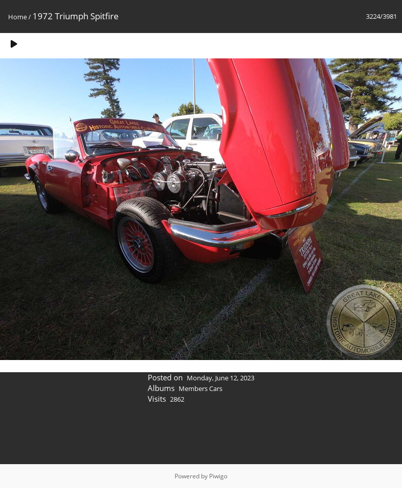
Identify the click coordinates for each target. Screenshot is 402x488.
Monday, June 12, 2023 (220, 377)
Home (17, 16)
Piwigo (218, 476)
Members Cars (200, 388)
